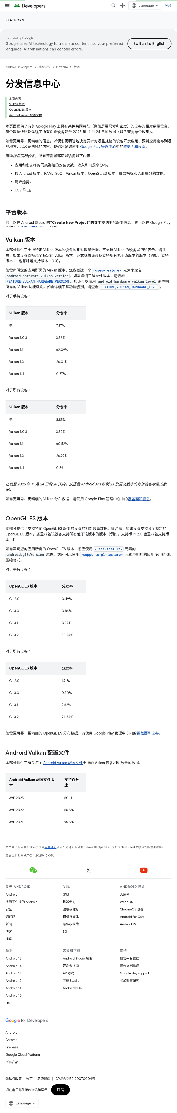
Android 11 (13, 988)
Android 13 (13, 973)
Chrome (11, 1040)
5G (65, 931)
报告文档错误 (129, 966)
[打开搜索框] (113, 5)
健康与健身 (71, 909)
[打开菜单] (7, 5)
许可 (29, 1079)
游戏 (66, 894)
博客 (9, 931)
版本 (77, 67)
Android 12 (13, 981)
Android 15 (13, 958)
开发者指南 (71, 966)
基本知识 (44, 67)
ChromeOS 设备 (132, 909)
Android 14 (14, 966)
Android (12, 894)
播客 (9, 939)
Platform (15, 20)
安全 (9, 909)
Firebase (12, 1047)
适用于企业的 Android (22, 902)
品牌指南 (43, 1079)
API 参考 (68, 973)
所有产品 (12, 1062)
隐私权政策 (71, 924)
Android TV (128, 924)
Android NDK (72, 988)
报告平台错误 (129, 958)
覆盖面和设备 (134, 146)
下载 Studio (71, 981)
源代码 (10, 917)
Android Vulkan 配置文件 (63, 763)
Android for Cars (132, 917)
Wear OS (126, 902)
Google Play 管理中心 (98, 146)
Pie (8, 1003)
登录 (168, 5)
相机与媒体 (71, 917)
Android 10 (14, 995)
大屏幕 (125, 894)
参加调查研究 (129, 981)
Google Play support (134, 973)
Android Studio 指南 (77, 958)
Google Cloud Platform (23, 1055)
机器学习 (69, 902)
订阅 (60, 1090)
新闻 (9, 924)
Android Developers (19, 67)
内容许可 (50, 847)
